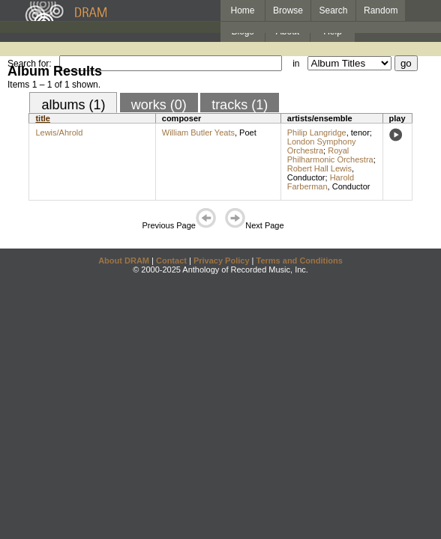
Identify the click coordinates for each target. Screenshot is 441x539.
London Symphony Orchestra (321, 146)
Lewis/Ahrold (58, 132)
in (295, 63)
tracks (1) (240, 104)
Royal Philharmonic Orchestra (330, 155)
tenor (360, 132)
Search (334, 10)
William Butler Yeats (198, 132)
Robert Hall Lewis (319, 168)
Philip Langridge (316, 132)
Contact (171, 260)
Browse (288, 10)
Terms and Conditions (299, 260)
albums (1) (73, 104)
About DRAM (123, 260)
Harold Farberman (320, 182)
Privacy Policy (222, 260)
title (42, 118)
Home (242, 10)
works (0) (159, 104)
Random (381, 10)
